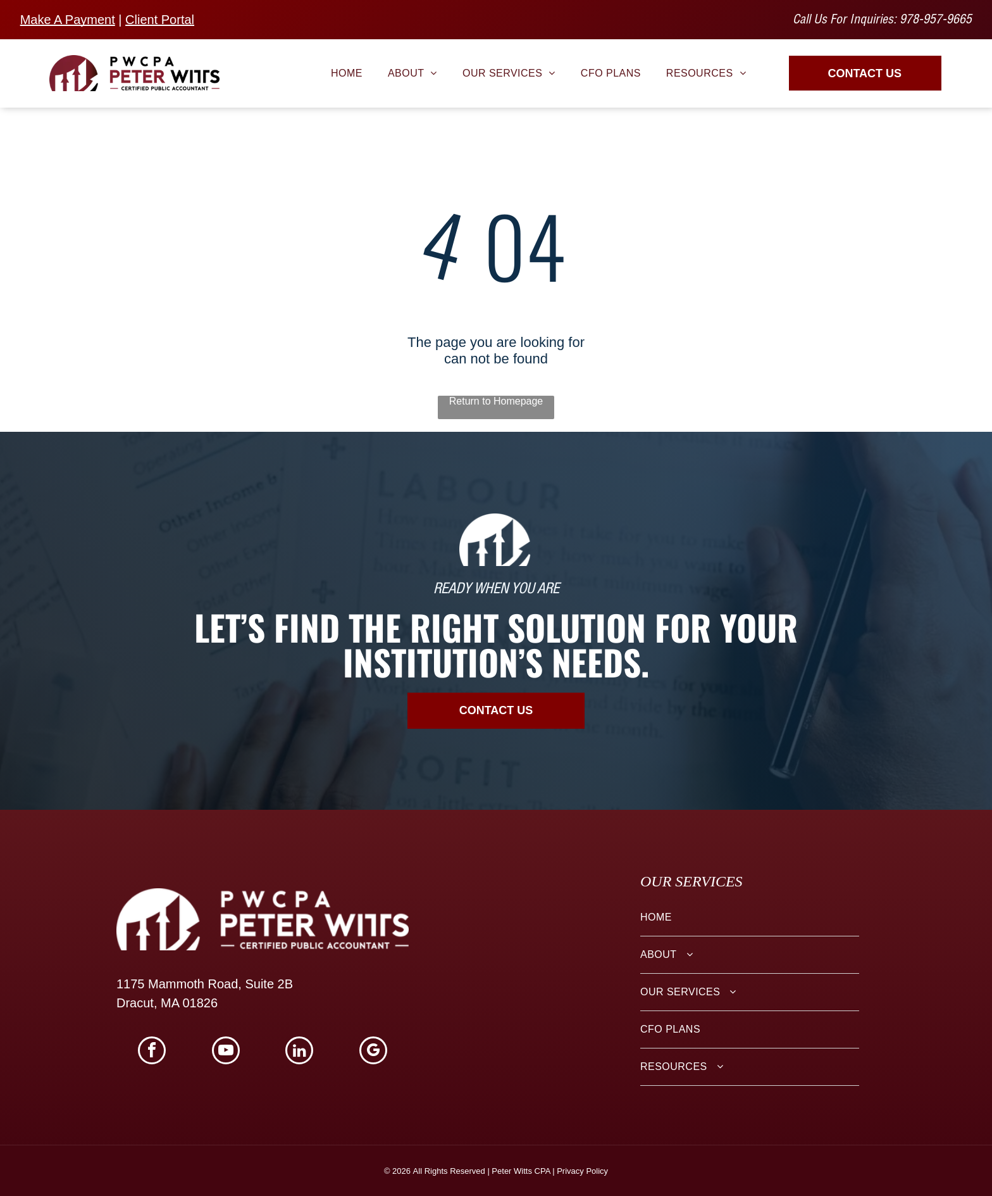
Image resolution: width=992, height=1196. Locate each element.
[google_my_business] (373, 1051)
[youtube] (226, 1051)
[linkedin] (299, 1051)
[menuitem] (346, 73)
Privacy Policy (582, 1171)
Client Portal (159, 20)
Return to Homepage (496, 401)
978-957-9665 (936, 21)
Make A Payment (67, 20)
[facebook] (152, 1051)
